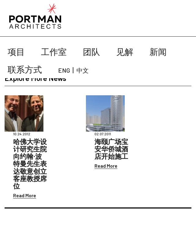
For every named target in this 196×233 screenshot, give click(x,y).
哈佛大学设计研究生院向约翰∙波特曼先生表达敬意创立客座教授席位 (30, 163)
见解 (124, 51)
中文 (82, 70)
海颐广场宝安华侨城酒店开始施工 (111, 148)
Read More (24, 195)
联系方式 (25, 69)
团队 (91, 51)
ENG (64, 70)
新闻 (158, 51)
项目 (16, 51)
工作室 (54, 51)
